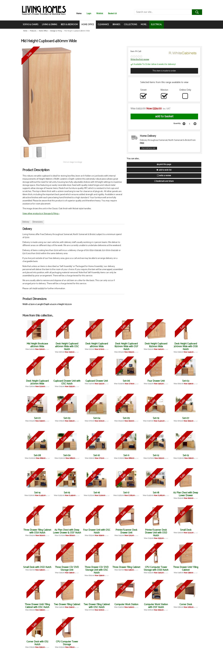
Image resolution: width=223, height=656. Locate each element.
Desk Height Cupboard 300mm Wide (37, 382)
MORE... (144, 24)
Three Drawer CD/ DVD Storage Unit (67, 568)
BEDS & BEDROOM (69, 24)
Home (78, 13)
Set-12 (156, 455)
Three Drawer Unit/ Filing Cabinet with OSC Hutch (37, 605)
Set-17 (126, 493)
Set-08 (37, 455)
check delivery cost (148, 148)
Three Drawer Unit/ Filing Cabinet (185, 568)
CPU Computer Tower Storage (67, 643)
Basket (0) (112, 13)
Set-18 (156, 493)
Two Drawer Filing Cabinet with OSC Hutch (97, 605)
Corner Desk (185, 604)
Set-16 (97, 493)
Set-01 (37, 418)
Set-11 (126, 455)
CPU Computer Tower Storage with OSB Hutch (156, 568)
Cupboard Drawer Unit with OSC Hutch (66, 382)
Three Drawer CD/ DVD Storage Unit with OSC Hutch (97, 570)
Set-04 (96, 418)
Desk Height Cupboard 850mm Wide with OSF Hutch (126, 346)
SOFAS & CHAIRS (30, 24)
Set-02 (185, 381)
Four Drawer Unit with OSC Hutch (96, 531)
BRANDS (116, 24)
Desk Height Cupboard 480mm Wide (96, 345)
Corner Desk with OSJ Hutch (37, 643)
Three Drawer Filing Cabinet (126, 567)
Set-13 (186, 455)
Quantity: (177, 123)
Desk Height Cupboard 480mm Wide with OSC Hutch (67, 346)
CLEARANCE (103, 24)
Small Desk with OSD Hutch (37, 567)
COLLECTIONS (130, 24)
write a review (164, 175)
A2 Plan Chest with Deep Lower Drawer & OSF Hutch (67, 531)
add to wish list (163, 170)
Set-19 (156, 418)
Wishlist (99, 13)
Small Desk (185, 530)
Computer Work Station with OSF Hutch (156, 605)
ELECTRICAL (156, 24)
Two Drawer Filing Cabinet (67, 604)
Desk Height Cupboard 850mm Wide (156, 345)
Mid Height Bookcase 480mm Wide (37, 345)
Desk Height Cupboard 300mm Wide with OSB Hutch (186, 346)
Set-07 (185, 418)
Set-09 (66, 455)
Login (89, 13)
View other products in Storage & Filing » (40, 213)
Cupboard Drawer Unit (96, 381)
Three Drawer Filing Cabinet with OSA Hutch (37, 531)
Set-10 (96, 455)
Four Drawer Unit (156, 381)
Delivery (25, 222)
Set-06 (126, 381)
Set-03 (66, 418)
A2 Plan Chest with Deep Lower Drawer (185, 494)
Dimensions (38, 222)
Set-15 (67, 493)
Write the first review (140, 59)
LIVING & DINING (49, 24)
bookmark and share (164, 181)
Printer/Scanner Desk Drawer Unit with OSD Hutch (156, 532)
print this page (164, 164)
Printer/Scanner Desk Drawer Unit (126, 531)
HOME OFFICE (87, 24)
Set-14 (37, 493)
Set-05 (126, 418)
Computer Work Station (126, 604)
